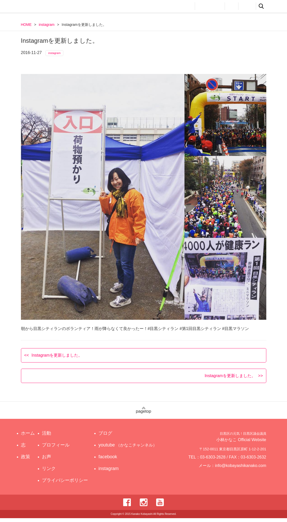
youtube (128, 448)
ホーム (28, 437)
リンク (247, 6)
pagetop (143, 414)
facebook (112, 460)
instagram (46, 25)
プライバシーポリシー (66, 484)
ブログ (110, 437)
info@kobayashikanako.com (243, 472)
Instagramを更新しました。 (56, 359)
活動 (186, 6)
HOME (26, 25)
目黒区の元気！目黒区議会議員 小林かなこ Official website (68, 7)
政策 (169, 6)
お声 (231, 6)
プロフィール (210, 6)
